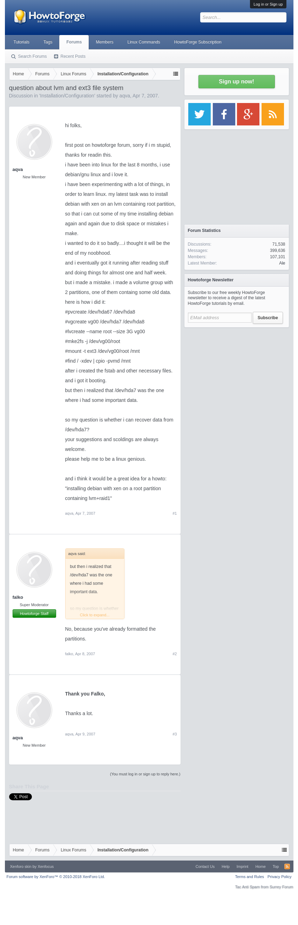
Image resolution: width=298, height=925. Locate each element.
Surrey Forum (281, 887)
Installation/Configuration (67, 95)
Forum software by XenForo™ (56, 877)
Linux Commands (143, 42)
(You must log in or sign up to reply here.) (145, 774)
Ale (282, 263)
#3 (174, 734)
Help (226, 866)
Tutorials (22, 42)
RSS (287, 866)
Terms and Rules (249, 877)
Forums (74, 42)
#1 (174, 513)
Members (104, 42)
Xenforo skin (21, 866)
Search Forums (32, 56)
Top (276, 866)
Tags (47, 42)
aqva (125, 95)
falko (18, 597)
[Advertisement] (236, 375)
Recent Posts (73, 56)
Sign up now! (236, 81)
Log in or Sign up (268, 4)
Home (260, 866)
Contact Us (205, 866)
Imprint (243, 866)
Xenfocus (46, 866)
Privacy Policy (279, 877)
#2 (174, 654)
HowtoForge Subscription (198, 42)
